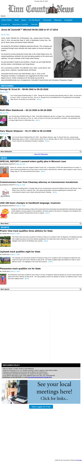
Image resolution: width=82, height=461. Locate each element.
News (17, 20)
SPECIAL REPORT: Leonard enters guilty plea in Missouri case (33, 161)
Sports (23, 20)
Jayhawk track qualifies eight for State (20, 251)
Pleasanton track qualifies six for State (20, 268)
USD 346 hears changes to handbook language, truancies (30, 203)
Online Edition (6, 20)
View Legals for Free (40, 407)
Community (47, 20)
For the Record (34, 20)
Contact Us (5, 24)
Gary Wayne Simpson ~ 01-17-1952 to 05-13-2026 (25, 131)
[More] (39, 99)
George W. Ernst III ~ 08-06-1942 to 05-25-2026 (24, 89)
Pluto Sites (79, 460)
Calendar (34, 24)
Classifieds (68, 20)
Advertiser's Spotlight (20, 24)
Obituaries (58, 20)
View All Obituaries (41, 154)
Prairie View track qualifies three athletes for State (26, 231)
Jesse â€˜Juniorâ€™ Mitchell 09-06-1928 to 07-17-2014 (29, 29)
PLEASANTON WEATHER (41, 299)
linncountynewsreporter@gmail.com (40, 377)
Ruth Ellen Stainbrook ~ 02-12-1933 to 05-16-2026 (26, 110)
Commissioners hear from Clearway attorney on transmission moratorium (39, 182)
